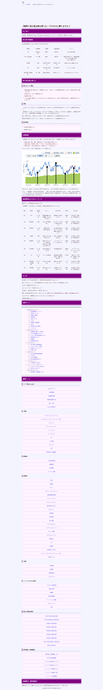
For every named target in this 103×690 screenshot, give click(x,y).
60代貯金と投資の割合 (51, 638)
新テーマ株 (51, 403)
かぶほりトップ (51, 388)
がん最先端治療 (51, 460)
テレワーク (51, 422)
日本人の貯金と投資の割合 (51, 616)
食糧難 (51, 592)
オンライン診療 (51, 471)
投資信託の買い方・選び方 (37, 331)
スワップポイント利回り (37, 346)
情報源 (32, 339)
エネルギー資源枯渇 (51, 585)
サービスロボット (51, 524)
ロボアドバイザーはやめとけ (38, 366)
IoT (51, 437)
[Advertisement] (51, 14)
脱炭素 (51, 483)
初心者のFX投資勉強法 (36, 344)
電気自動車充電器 (51, 494)
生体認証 (51, 516)
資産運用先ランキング (36, 311)
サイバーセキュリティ (51, 426)
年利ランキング (34, 313)
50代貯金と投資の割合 (51, 634)
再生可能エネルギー (51, 505)
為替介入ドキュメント (36, 348)
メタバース (51, 444)
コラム (32, 320)
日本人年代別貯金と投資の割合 (51, 619)
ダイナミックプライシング (51, 491)
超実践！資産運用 (35, 322)
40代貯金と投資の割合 (51, 630)
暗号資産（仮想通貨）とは (37, 371)
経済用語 (33, 317)
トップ (23, 4)
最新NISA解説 (34, 315)
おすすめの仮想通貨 (51, 657)
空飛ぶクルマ (51, 557)
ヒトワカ (33, 328)
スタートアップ (51, 603)
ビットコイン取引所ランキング (51, 665)
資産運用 (28, 4)
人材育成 (51, 565)
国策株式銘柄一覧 (51, 399)
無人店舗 (51, 520)
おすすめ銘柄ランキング (37, 333)
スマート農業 (51, 531)
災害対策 (51, 513)
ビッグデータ (51, 433)
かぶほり (33, 355)
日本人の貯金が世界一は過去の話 (51, 641)
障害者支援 (51, 573)
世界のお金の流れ (51, 645)
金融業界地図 (51, 396)
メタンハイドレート (51, 498)
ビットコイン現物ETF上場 (51, 672)
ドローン (51, 487)
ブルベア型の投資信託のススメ (38, 335)
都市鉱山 (51, 538)
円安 (51, 607)
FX (51, 542)
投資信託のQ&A (35, 340)
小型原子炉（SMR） (51, 549)
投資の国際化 (51, 596)
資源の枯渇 (51, 588)
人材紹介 (51, 569)
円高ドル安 (33, 350)
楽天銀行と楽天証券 (35, 326)
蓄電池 (51, 546)
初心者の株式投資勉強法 (37, 353)
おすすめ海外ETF (51, 406)
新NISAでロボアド (35, 368)
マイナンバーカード (51, 502)
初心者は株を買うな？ (36, 359)
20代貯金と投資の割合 (51, 623)
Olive (32, 324)
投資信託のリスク (35, 337)
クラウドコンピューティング (51, 415)
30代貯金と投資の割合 (51, 627)
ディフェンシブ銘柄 (51, 599)
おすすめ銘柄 (34, 357)
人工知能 (51, 441)
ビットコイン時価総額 (51, 676)
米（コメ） (51, 509)
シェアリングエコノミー (51, 527)
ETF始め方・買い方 (35, 362)
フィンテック (51, 430)
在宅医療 (51, 468)
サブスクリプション (51, 535)
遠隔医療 (51, 464)
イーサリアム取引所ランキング (51, 661)
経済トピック (34, 318)
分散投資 (26, 135)
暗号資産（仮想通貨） (51, 452)
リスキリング (51, 576)
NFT (51, 448)
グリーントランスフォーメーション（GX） (51, 553)
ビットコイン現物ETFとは (51, 668)
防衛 (51, 480)
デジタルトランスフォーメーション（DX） (51, 419)
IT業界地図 (51, 392)
